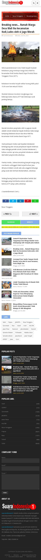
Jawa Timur (6, 329)
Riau (13, 326)
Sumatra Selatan (8, 332)
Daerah (33, 329)
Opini (17, 339)
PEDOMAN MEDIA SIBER (16, 557)
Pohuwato (18, 332)
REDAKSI (16, 555)
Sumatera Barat (7, 336)
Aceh (25, 326)
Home (7, 16)
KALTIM (31, 326)
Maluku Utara (28, 332)
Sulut (4, 322)
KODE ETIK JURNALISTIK (29, 555)
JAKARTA (17, 322)
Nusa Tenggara (18, 16)
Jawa (11, 339)
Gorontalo (6, 326)
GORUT (5, 339)
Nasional (15, 329)
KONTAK (7, 555)
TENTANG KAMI (31, 557)
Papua (10, 322)
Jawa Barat (18, 336)
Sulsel (19, 326)
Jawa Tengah (28, 336)
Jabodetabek (24, 329)
